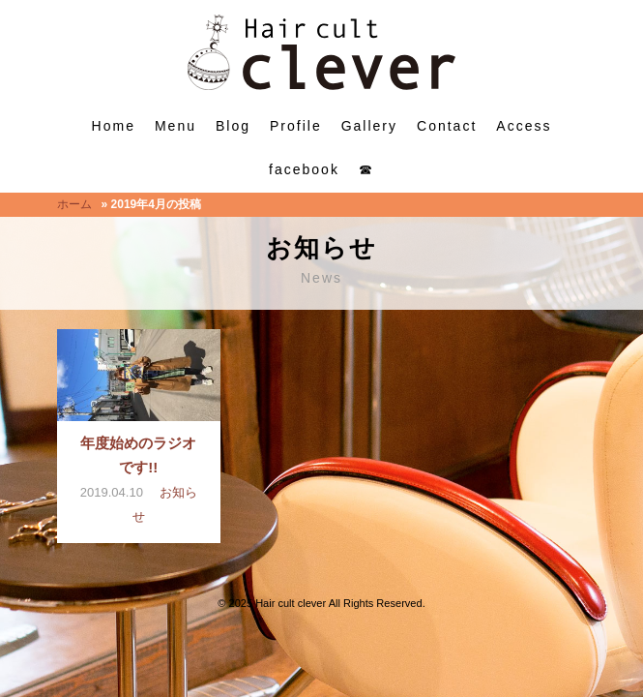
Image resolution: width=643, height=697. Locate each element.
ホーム (74, 204)
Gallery (369, 126)
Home (113, 126)
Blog (233, 126)
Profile (296, 126)
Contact (447, 126)
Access (523, 126)
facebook (304, 169)
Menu (175, 126)
